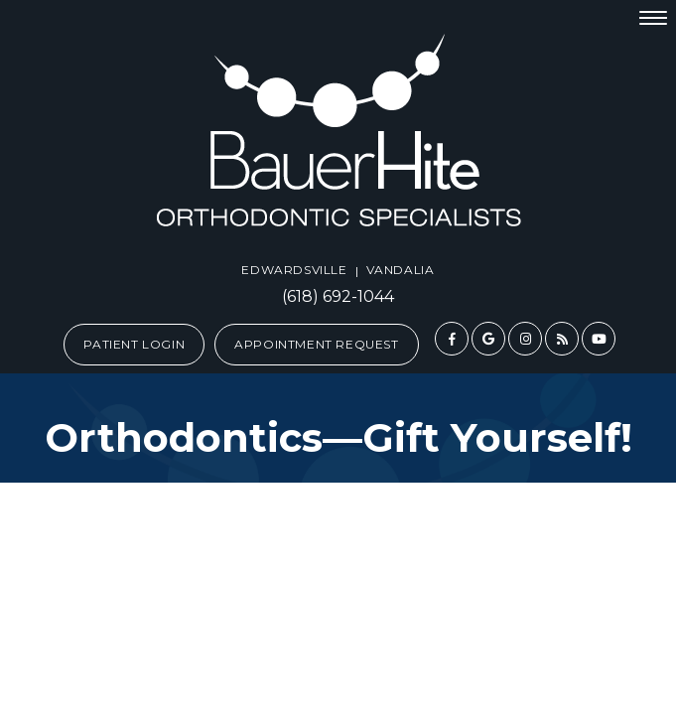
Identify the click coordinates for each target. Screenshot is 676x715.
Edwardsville (293, 269)
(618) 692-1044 (338, 297)
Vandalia (400, 269)
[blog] (562, 339)
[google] (488, 339)
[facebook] (452, 339)
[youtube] (598, 339)
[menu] (653, 17)
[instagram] (525, 339)
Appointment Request (316, 344)
